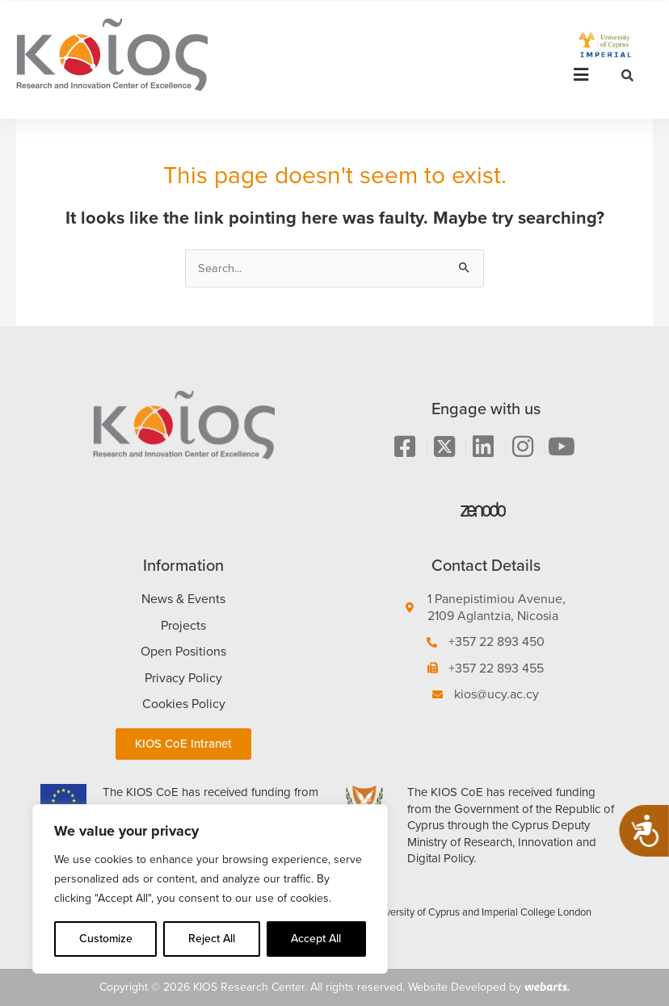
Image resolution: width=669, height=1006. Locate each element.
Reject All (211, 938)
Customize (106, 938)
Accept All (316, 938)
